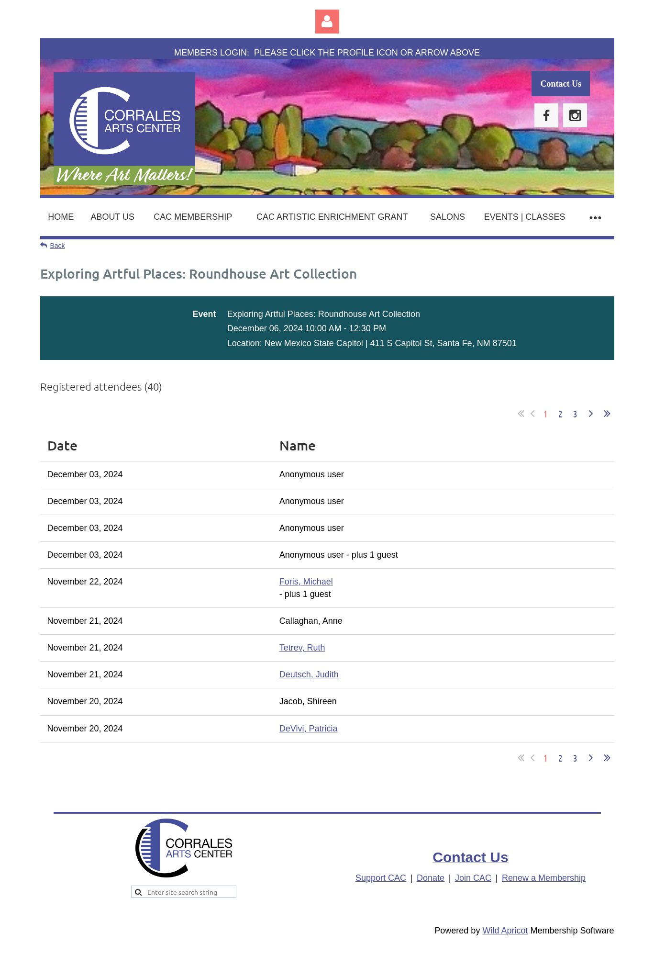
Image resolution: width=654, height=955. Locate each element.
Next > (591, 413)
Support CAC (380, 878)
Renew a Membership (544, 878)
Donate (430, 878)
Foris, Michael (306, 581)
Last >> (607, 413)
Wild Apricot (505, 930)
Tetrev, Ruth (302, 647)
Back (57, 245)
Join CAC (473, 878)
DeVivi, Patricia (308, 728)
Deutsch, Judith (309, 674)
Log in (327, 22)
